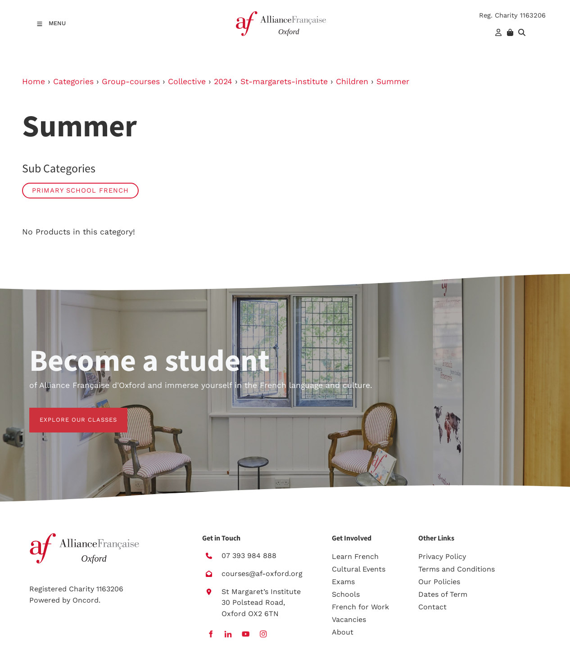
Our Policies (439, 581)
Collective (187, 81)
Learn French (355, 556)
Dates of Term (442, 594)
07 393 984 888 (249, 555)
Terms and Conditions (456, 569)
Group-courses (131, 81)
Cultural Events (358, 569)
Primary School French (80, 190)
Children (352, 81)
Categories (73, 81)
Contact (432, 607)
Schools (346, 594)
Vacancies (349, 619)
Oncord (85, 600)
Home (33, 81)
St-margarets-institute (284, 81)
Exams (343, 581)
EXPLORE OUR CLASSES (68, 413)
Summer (392, 81)
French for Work (360, 607)
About (342, 632)
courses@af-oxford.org (262, 573)
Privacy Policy (442, 556)
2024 (223, 81)
